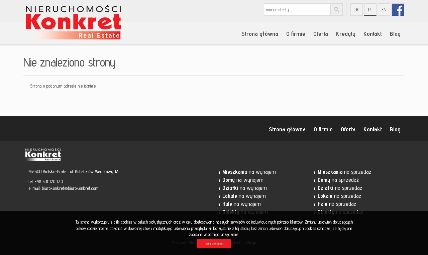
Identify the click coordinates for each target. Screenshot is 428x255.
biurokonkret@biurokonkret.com (70, 188)
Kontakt (372, 33)
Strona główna (259, 33)
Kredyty (345, 33)
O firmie (295, 33)
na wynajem (249, 171)
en (384, 9)
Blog (395, 33)
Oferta (320, 33)
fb (398, 9)
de (356, 9)
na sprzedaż (344, 171)
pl (370, 9)
